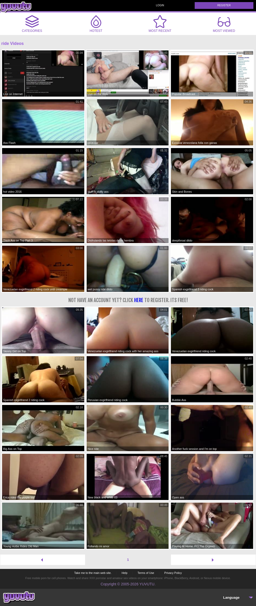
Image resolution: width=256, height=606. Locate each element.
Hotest (96, 23)
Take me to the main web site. (92, 572)
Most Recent (160, 23)
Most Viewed (224, 24)
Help (124, 572)
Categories (32, 23)
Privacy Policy (173, 572)
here (138, 300)
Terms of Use (146, 572)
